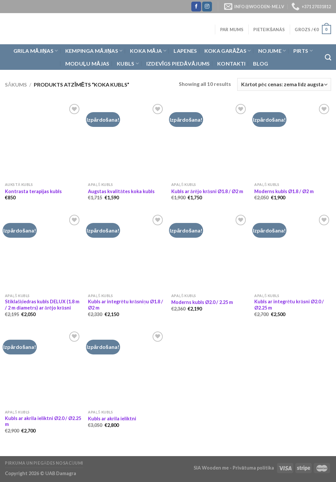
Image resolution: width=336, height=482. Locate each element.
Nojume (272, 51)
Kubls (128, 63)
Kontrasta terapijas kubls (33, 191)
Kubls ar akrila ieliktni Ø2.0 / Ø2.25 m (43, 421)
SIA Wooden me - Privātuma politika (234, 468)
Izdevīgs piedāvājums (178, 63)
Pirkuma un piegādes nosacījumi (44, 463)
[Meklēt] (328, 57)
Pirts (303, 51)
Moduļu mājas (87, 63)
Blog (260, 63)
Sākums (16, 84)
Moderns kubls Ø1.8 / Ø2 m (284, 191)
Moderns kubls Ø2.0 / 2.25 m (202, 302)
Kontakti (231, 63)
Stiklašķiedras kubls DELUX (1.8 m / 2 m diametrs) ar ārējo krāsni (42, 305)
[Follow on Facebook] (196, 6)
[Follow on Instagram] (207, 6)
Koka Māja (148, 51)
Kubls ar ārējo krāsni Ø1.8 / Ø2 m (207, 191)
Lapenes (185, 51)
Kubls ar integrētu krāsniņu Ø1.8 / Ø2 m (125, 305)
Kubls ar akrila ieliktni (112, 418)
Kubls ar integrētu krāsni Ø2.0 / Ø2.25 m (289, 305)
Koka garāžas (227, 51)
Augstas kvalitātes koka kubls (121, 191)
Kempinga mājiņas (94, 51)
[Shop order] (284, 84)
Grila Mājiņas (35, 51)
